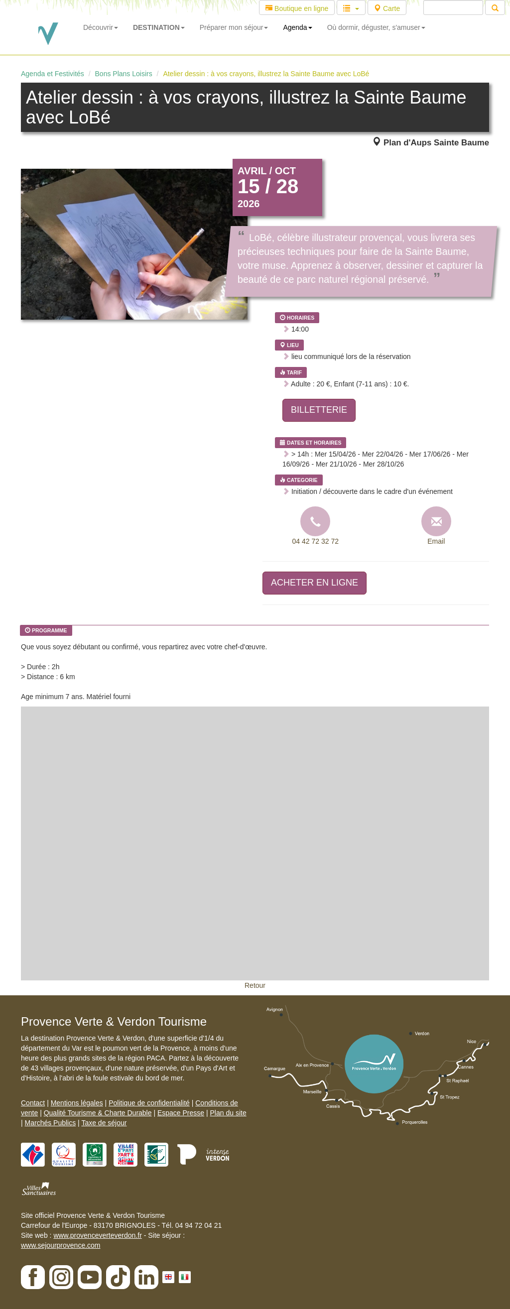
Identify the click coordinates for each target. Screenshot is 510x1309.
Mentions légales (77, 1103)
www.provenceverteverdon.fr (97, 1235)
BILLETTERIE (319, 410)
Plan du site (228, 1113)
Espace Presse (180, 1113)
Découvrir (100, 27)
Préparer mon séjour (234, 27)
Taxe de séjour (104, 1123)
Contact (33, 1103)
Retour (255, 985)
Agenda (297, 27)
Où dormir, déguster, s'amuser (376, 27)
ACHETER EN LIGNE (314, 583)
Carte (387, 8)
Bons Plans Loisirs (123, 74)
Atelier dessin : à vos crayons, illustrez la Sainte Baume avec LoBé (266, 74)
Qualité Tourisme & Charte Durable (98, 1113)
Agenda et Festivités (52, 74)
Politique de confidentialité (149, 1103)
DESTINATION (159, 27)
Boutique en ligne (296, 8)
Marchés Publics (50, 1123)
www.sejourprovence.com (61, 1245)
